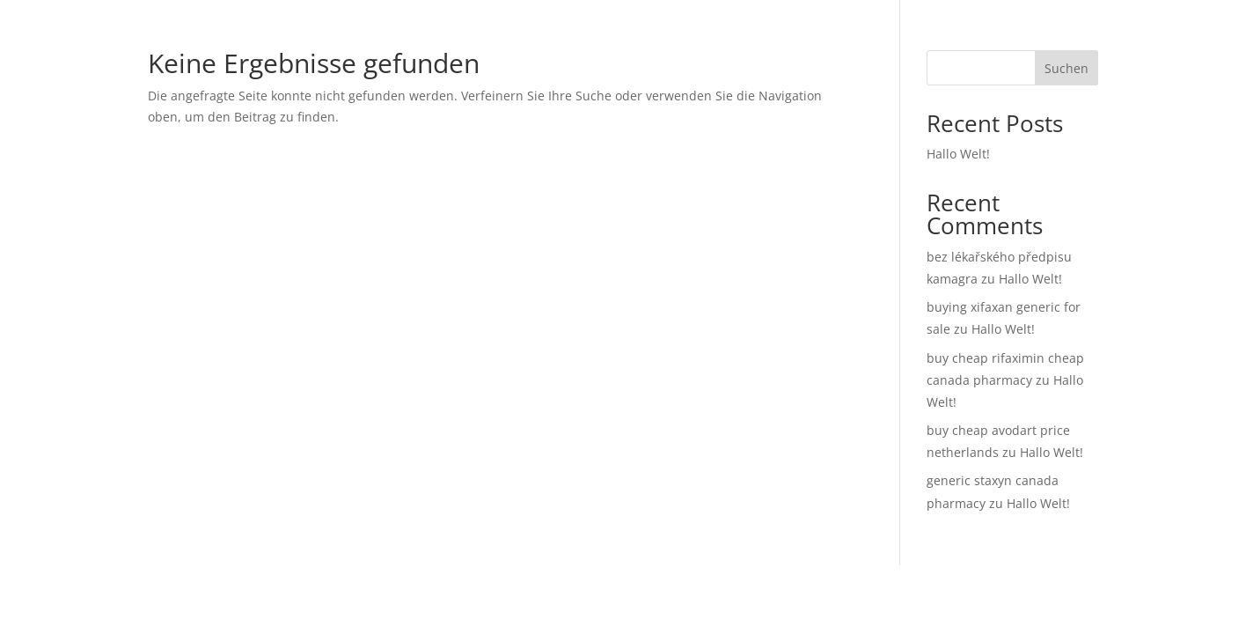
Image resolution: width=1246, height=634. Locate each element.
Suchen (1066, 68)
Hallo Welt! (958, 153)
